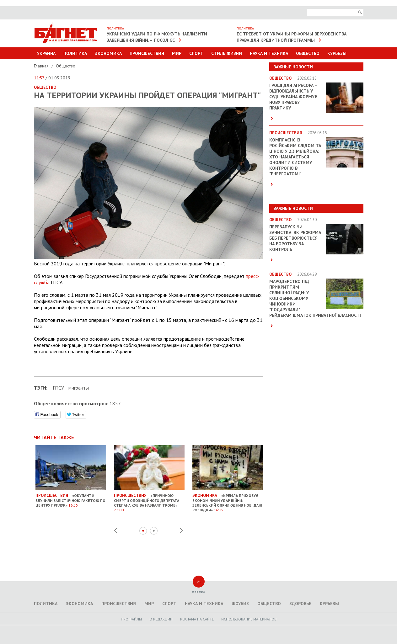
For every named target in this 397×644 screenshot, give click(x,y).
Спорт (196, 53)
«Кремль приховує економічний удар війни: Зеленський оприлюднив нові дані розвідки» (227, 500)
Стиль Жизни (226, 53)
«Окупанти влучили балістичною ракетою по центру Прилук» (70, 498)
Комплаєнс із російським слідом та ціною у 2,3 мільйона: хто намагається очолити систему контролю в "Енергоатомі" (295, 157)
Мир (176, 53)
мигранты (78, 388)
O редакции (161, 619)
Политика (75, 53)
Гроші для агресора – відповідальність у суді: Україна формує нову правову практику (293, 96)
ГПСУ (58, 388)
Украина (46, 53)
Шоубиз (240, 603)
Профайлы (131, 619)
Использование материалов (248, 619)
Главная (42, 66)
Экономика (108, 53)
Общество (307, 53)
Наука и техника (269, 53)
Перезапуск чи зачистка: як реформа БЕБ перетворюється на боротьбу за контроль (295, 238)
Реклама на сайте (197, 619)
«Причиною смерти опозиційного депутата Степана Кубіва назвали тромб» (149, 500)
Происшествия (147, 53)
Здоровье (300, 603)
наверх (198, 591)
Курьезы (336, 53)
